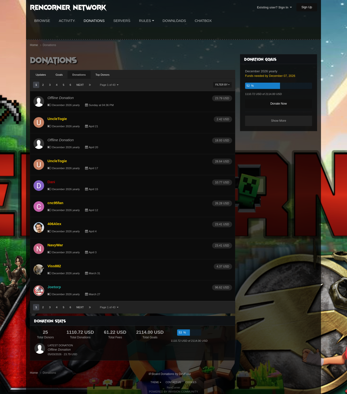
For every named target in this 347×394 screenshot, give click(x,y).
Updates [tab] (41, 74)
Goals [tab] (59, 74)
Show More (278, 120)
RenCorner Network (68, 7)
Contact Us (173, 382)
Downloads (174, 21)
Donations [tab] (79, 74)
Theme (156, 382)
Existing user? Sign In (274, 7)
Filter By (222, 84)
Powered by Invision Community (173, 391)
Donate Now (278, 103)
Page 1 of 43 (109, 84)
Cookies (191, 382)
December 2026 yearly (66, 105)
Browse (42, 21)
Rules (146, 21)
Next (80, 84)
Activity (67, 21)
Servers (121, 21)
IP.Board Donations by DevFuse (170, 374)
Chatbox (203, 21)
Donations (94, 21)
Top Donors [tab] (102, 74)
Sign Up (306, 7)
